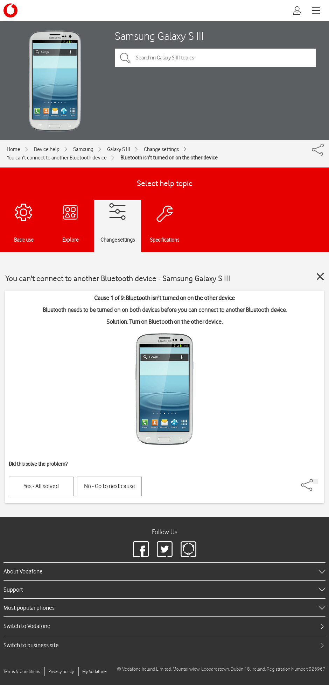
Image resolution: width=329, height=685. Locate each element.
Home (13, 149)
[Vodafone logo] (11, 10)
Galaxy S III (118, 149)
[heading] (165, 571)
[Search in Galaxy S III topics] (215, 58)
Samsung (83, 149)
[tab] (165, 626)
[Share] (315, 481)
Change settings (161, 149)
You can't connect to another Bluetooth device (57, 158)
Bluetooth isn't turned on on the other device (169, 158)
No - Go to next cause (109, 486)
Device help (46, 149)
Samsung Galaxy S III (159, 35)
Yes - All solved (41, 486)
